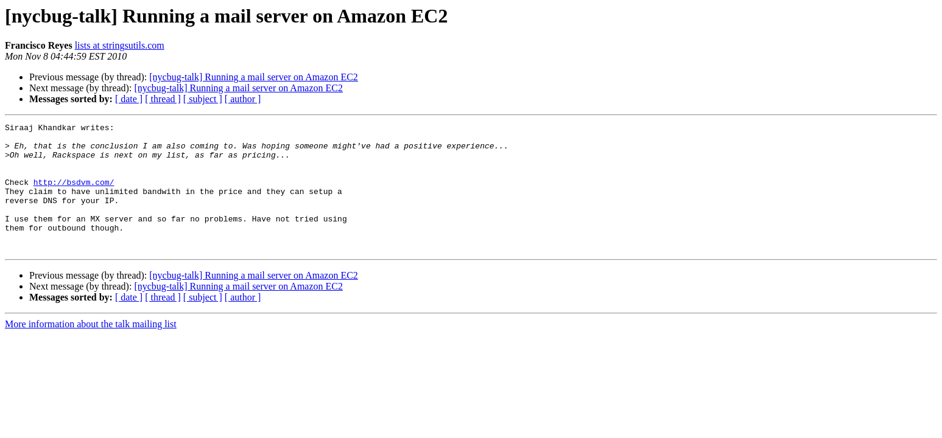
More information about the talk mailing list (91, 349)
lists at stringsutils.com (119, 45)
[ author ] (243, 99)
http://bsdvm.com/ (73, 194)
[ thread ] (163, 99)
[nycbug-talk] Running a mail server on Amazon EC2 (253, 77)
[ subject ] (202, 99)
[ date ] (128, 99)
